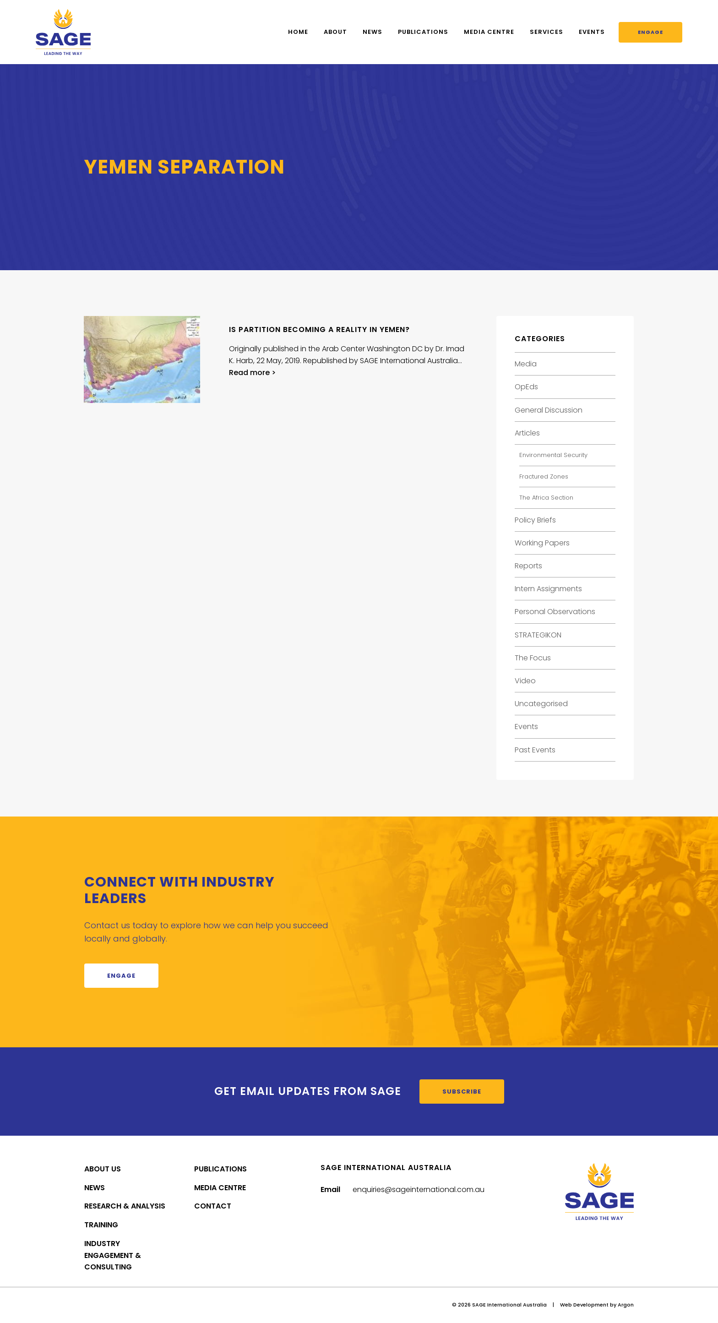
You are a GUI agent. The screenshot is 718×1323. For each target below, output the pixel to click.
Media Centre (489, 31)
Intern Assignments (548, 588)
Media (526, 364)
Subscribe (461, 1091)
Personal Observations (555, 611)
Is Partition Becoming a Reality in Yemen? (319, 329)
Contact (212, 1206)
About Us (102, 1169)
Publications (423, 31)
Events (592, 31)
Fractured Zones (543, 476)
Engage (650, 32)
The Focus (533, 658)
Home (298, 31)
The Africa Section (546, 497)
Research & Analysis (124, 1206)
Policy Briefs (535, 520)
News (372, 31)
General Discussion (548, 410)
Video (525, 680)
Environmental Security (553, 455)
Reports (528, 566)
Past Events (535, 750)
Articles (527, 433)
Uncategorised (541, 703)
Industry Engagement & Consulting (112, 1255)
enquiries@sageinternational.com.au (418, 1189)
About (335, 31)
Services (546, 31)
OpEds (526, 386)
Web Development (584, 1304)
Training (101, 1225)
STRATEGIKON (538, 635)
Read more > (252, 372)
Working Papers (542, 543)
